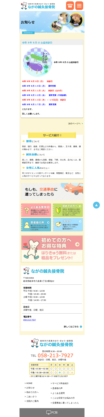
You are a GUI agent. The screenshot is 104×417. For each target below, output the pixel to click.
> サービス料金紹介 (60, 383)
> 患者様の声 (57, 388)
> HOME (28, 383)
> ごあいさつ (30, 396)
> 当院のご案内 (31, 401)
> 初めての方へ (31, 392)
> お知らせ (29, 387)
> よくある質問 (58, 393)
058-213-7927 (29, 320)
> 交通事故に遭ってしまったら (65, 403)
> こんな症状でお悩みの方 (63, 398)
